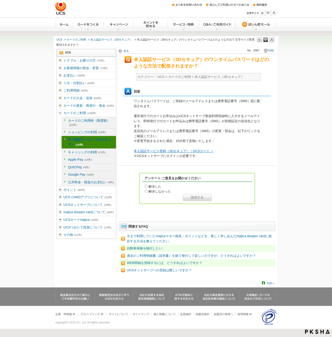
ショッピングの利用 (87, 132)
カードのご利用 (76, 39)
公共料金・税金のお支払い (91, 182)
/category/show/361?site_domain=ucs (60, 75)
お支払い (74, 75)
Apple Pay (80, 159)
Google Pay (81, 174)
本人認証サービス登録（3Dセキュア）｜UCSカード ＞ (174, 151)
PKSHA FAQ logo (317, 332)
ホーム (63, 25)
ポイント (74, 190)
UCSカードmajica (80, 220)
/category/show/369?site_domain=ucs (60, 204)
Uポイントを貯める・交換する (151, 25)
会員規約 (185, 314)
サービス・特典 (183, 25)
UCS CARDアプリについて (87, 197)
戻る (126, 51)
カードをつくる (88, 25)
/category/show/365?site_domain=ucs (60, 105)
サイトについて (118, 314)
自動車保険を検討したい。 (146, 248)
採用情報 (244, 314)
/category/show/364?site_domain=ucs (60, 98)
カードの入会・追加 (82, 98)
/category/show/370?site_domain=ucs (60, 212)
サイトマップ (141, 314)
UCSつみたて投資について (87, 227)
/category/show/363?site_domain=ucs (60, 90)
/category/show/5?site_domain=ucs (60, 60)
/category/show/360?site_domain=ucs (60, 68)
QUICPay (78, 167)
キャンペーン (119, 25)
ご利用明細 (75, 90)
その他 (72, 234)
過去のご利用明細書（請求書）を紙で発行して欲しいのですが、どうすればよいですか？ (191, 255)
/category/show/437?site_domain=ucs (60, 227)
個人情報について (165, 314)
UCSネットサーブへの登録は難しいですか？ (159, 270)
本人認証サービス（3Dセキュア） (111, 39)
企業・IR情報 (65, 314)
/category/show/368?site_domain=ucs (60, 197)
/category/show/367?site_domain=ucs (60, 189)
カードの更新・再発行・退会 (88, 105)
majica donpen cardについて (88, 212)
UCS (59, 39)
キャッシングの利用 (87, 152)
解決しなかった (159, 191)
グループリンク (92, 314)
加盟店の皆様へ (223, 314)
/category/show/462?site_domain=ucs (60, 219)
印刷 (271, 50)
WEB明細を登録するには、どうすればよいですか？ (164, 263)
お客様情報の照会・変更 (85, 68)
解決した (154, 186)
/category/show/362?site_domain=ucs (60, 83)
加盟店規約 (202, 314)
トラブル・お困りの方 (83, 60)
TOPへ (271, 283)
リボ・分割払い (79, 83)
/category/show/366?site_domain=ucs (60, 113)
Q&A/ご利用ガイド (217, 25)
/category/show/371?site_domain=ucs (60, 234)
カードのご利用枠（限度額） (89, 123)
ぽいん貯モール (256, 25)
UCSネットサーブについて (87, 205)
